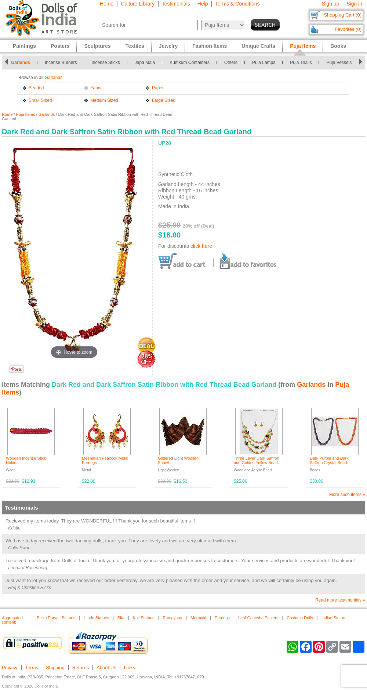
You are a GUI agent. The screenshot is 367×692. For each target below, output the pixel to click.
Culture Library (138, 4)
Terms (31, 667)
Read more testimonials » (340, 600)
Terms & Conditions (237, 4)
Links (129, 667)
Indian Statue (333, 618)
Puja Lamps (263, 62)
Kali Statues (144, 618)
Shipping (55, 667)
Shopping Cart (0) (342, 15)
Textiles (135, 46)
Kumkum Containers (190, 62)
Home (106, 4)
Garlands (20, 62)
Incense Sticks (105, 62)
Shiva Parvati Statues (56, 618)
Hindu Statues (96, 618)
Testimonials (176, 4)
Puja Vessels (339, 62)
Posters (60, 46)
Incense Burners (61, 62)
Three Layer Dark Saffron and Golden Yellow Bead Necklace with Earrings (256, 462)
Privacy (10, 667)
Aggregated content (12, 620)
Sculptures (97, 46)
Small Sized (40, 100)
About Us (106, 667)
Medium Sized (104, 100)
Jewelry (168, 46)
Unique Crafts (258, 46)
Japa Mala (145, 62)
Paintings (24, 46)
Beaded (36, 87)
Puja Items (25, 114)
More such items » (347, 494)
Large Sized (163, 100)
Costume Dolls (300, 618)
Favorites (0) (348, 29)
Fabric (96, 87)
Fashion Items (209, 46)
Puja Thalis (301, 62)
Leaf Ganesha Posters (258, 618)
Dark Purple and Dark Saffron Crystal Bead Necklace (329, 462)
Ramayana (172, 618)
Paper (158, 87)
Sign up (330, 4)
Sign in (354, 4)
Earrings (222, 618)
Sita (120, 618)
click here (201, 246)
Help (202, 4)
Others (230, 62)
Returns (80, 667)
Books (338, 46)
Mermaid (198, 618)
